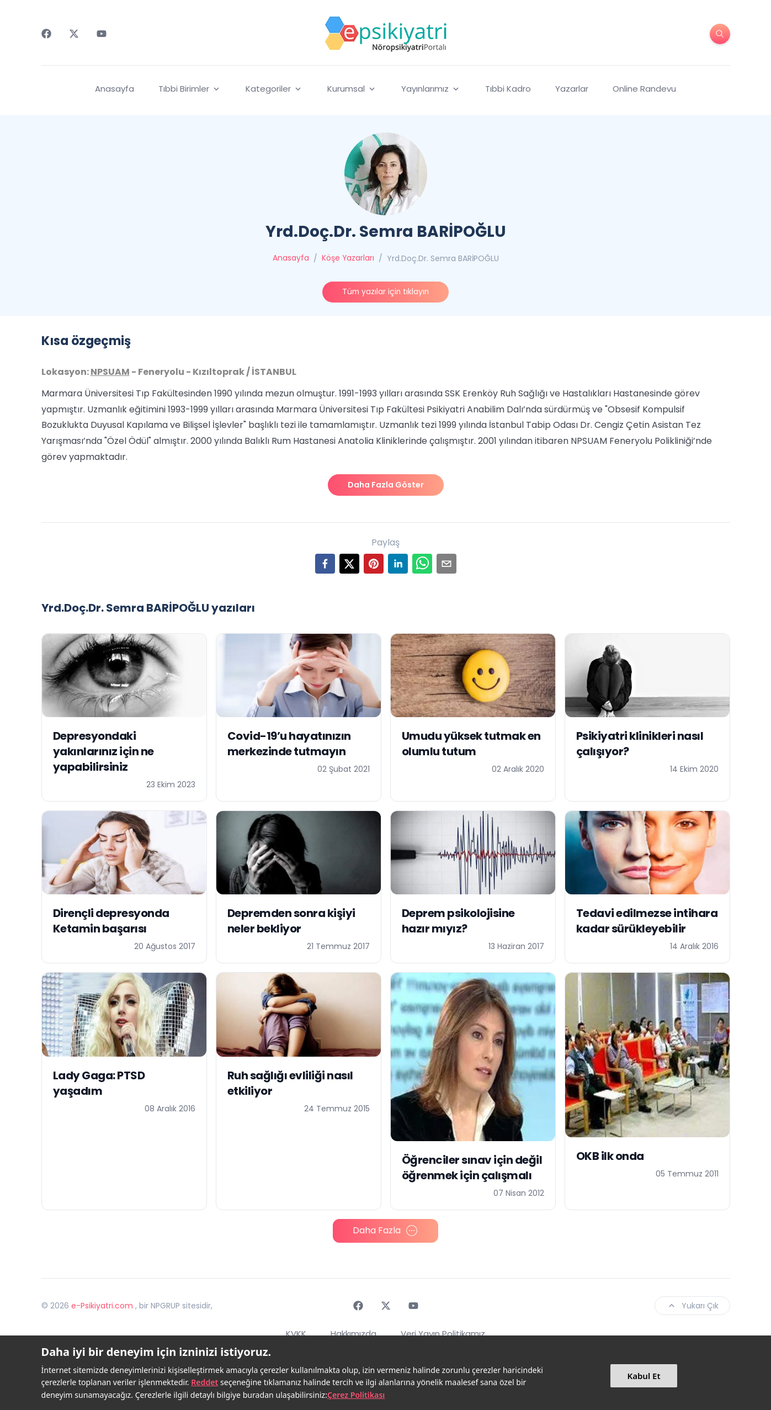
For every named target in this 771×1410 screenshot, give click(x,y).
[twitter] (349, 524)
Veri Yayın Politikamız (443, 1294)
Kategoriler (274, 88)
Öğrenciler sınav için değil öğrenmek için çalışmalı (472, 1128)
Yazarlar (571, 88)
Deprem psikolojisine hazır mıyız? (458, 882)
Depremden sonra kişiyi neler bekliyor (291, 882)
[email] (446, 524)
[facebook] (325, 524)
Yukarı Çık (692, 1266)
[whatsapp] (422, 524)
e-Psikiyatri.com (102, 1266)
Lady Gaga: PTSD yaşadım (99, 1044)
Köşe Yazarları (347, 258)
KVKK (296, 1294)
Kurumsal (352, 88)
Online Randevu (644, 88)
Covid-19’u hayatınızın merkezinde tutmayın (289, 704)
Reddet (204, 1382)
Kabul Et (643, 1375)
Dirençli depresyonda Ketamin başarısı (111, 882)
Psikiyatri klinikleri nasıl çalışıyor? (640, 704)
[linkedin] (398, 524)
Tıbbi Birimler (189, 88)
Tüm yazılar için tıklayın (385, 292)
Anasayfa (114, 88)
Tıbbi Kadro (508, 88)
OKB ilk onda (610, 1117)
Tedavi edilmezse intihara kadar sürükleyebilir (647, 882)
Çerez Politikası (356, 1395)
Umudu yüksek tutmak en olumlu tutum (471, 704)
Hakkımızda (353, 1294)
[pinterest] (374, 524)
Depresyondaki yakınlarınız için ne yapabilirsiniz (103, 712)
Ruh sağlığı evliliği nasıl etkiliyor (290, 1044)
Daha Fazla (385, 1192)
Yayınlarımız (431, 88)
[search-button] (720, 34)
